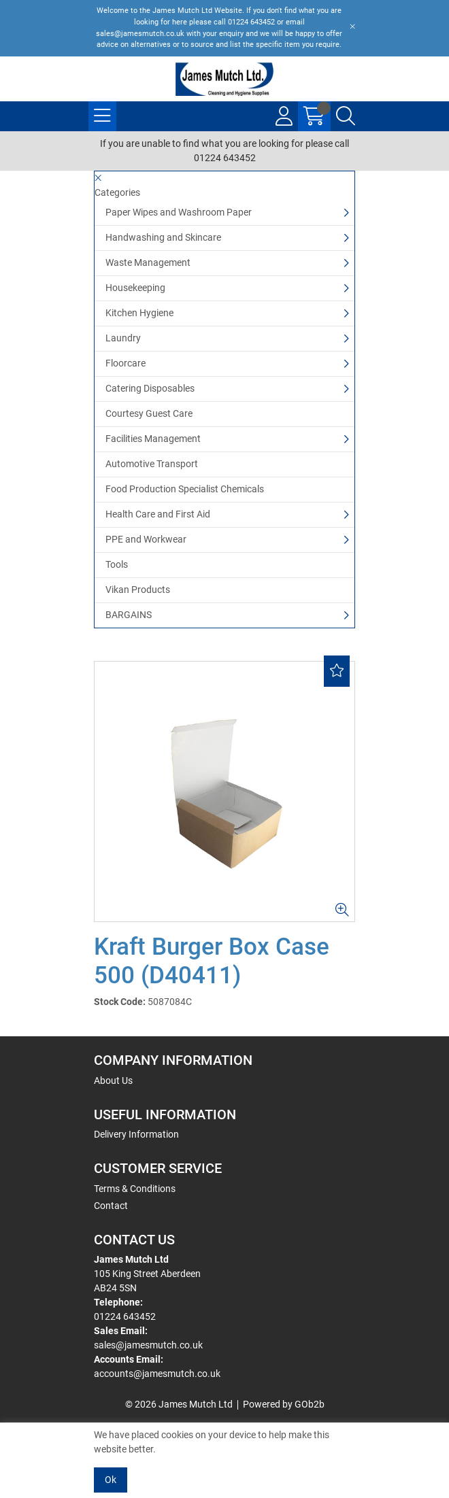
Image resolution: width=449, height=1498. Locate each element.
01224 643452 (125, 1316)
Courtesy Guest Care (149, 413)
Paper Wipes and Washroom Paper (178, 212)
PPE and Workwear (145, 539)
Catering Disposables (150, 388)
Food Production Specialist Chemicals (184, 488)
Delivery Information (136, 1134)
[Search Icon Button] (346, 116)
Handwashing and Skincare (163, 237)
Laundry (123, 338)
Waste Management (147, 262)
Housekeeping (135, 287)
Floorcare (125, 363)
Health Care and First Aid (157, 514)
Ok (110, 1479)
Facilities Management (153, 438)
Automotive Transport (151, 463)
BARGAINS (128, 614)
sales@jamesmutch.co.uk (148, 1345)
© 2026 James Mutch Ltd (179, 1404)
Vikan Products (137, 589)
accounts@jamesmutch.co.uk (157, 1373)
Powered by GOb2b (284, 1404)
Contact (111, 1205)
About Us (113, 1080)
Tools (116, 564)
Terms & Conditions (135, 1188)
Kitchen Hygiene (139, 312)
